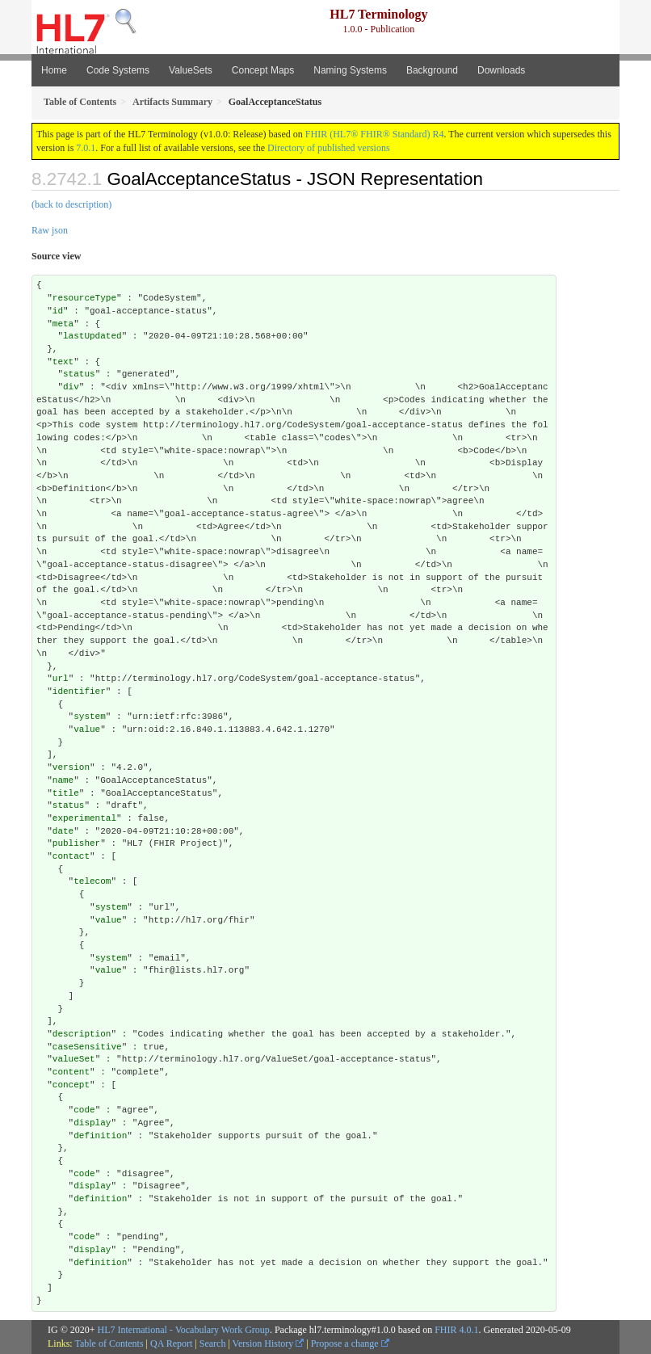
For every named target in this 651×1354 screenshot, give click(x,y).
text (63, 362)
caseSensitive (87, 1047)
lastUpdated (92, 336)
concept (71, 1085)
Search (213, 1343)
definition (100, 1136)
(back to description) (71, 204)
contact (71, 856)
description (81, 1034)
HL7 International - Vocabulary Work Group (184, 1329)
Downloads (501, 70)
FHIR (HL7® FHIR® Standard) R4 (374, 134)
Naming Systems (350, 70)
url (60, 678)
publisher (76, 843)
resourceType (84, 298)
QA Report (171, 1343)
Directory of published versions (328, 147)
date (63, 831)
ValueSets (190, 70)
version (71, 767)
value (87, 729)
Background (432, 70)
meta (63, 324)
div (71, 387)
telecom (92, 881)
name (63, 780)
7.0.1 (85, 147)
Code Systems (117, 70)
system (90, 716)
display (92, 1123)
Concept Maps (263, 70)
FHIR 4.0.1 (456, 1329)
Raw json (50, 230)
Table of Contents (108, 1343)
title (65, 793)
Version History (268, 1343)
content (71, 1072)
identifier (79, 691)
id (57, 311)
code (84, 1110)
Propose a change (350, 1343)
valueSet (73, 1059)
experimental (84, 818)
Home (54, 70)
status (79, 374)
